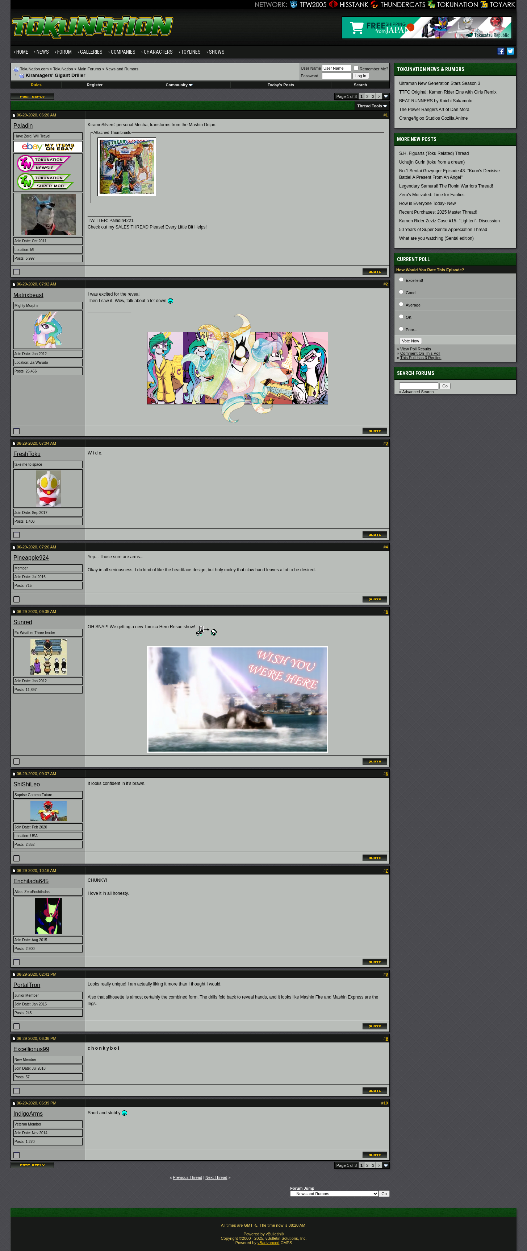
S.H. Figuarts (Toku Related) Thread (434, 153)
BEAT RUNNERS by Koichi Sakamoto (435, 100)
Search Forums (415, 373)
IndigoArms (28, 1114)
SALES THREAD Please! (140, 227)
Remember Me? (371, 69)
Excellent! (414, 280)
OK (408, 317)
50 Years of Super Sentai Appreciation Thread (443, 229)
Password (309, 76)
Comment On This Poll (420, 353)
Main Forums (89, 69)
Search (360, 85)
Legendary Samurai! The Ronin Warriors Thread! (446, 186)
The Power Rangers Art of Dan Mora (434, 109)
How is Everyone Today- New (427, 203)
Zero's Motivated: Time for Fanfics (431, 194)
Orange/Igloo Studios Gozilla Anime (433, 118)
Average (413, 305)
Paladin (23, 126)
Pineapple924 (31, 558)
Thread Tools (369, 106)
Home (22, 52)
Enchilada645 (31, 881)
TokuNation (63, 69)
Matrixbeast (28, 295)
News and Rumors (122, 69)
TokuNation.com (34, 69)
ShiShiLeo (26, 784)
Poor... (411, 330)
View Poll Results (415, 349)
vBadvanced (269, 1242)
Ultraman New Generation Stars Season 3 (439, 83)
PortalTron (26, 985)
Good (410, 293)
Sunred (22, 622)
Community (179, 85)
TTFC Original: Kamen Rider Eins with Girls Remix (448, 92)
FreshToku (27, 454)
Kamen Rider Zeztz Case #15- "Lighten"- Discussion (449, 220)
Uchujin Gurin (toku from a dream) (432, 162)
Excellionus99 (31, 1049)
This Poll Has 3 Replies (421, 357)
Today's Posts (281, 85)
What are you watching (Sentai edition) (436, 238)
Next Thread (216, 1177)
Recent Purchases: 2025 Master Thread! (438, 212)
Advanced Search (418, 392)
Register (95, 85)
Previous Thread (187, 1177)
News (43, 52)
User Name (311, 68)
